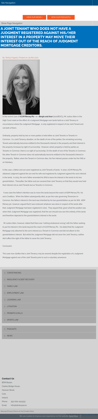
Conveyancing (14, 273)
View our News (34, 17)
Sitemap (4, 411)
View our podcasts (60, 17)
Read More (73, 416)
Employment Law (15, 293)
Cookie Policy (29, 411)
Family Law (12, 286)
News (9, 336)
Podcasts (11, 329)
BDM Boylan (49, 10)
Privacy (10, 411)
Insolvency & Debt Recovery (21, 279)
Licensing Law (14, 300)
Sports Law (12, 320)
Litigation (12, 306)
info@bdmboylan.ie (19, 405)
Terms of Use (18, 411)
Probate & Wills (15, 313)
